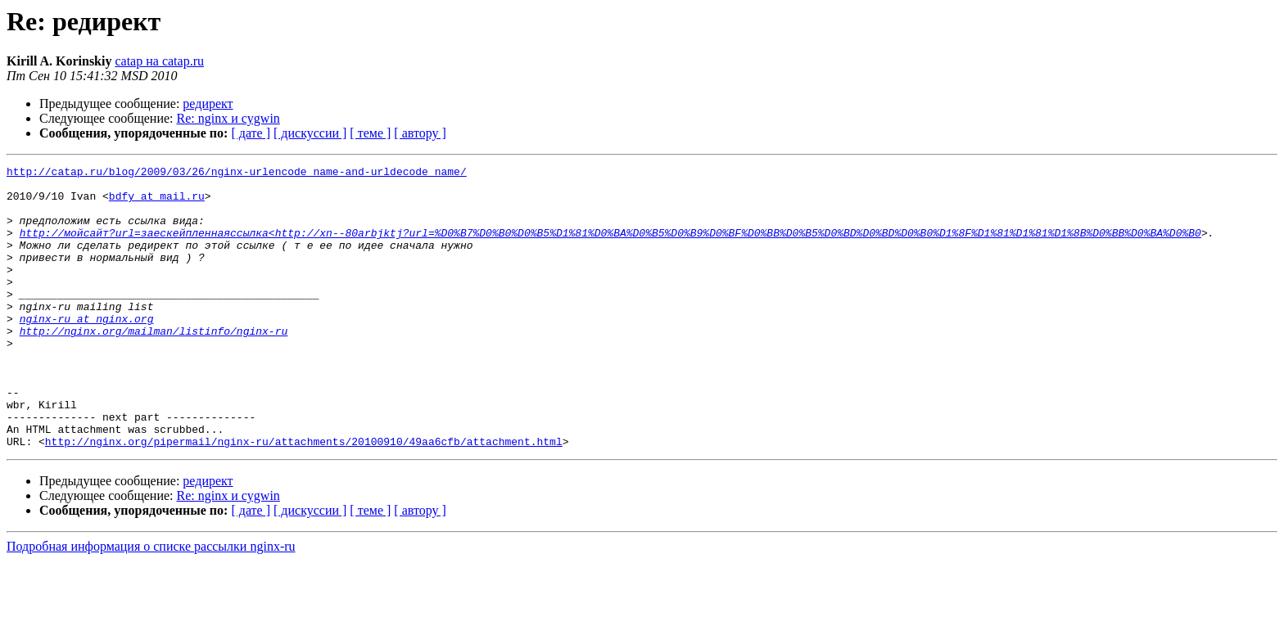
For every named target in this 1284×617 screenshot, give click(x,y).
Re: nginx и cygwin (228, 118)
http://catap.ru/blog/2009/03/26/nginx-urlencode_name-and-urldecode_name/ (237, 173)
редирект (208, 103)
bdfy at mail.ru (157, 203)
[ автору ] (419, 133)
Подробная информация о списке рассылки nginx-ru (151, 603)
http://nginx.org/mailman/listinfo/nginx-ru (154, 365)
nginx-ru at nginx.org (87, 350)
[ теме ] (370, 133)
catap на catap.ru (159, 61)
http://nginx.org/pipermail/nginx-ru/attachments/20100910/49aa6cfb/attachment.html (304, 497)
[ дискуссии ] (310, 133)
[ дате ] (250, 133)
